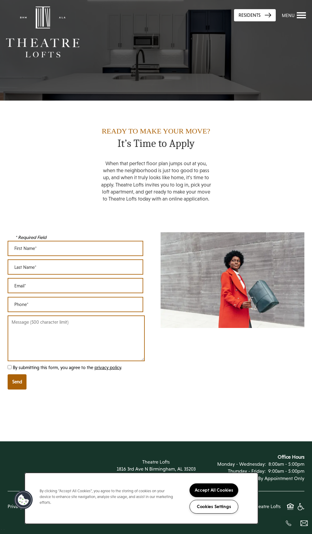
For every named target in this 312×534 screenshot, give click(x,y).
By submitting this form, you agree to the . (67, 367)
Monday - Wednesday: (241, 464)
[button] (23, 500)
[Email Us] (304, 523)
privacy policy (107, 367)
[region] (141, 498)
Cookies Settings (214, 506)
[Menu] (294, 15)
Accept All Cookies (214, 490)
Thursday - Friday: (247, 471)
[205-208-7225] (288, 523)
